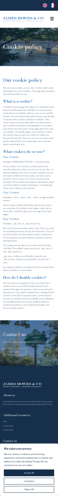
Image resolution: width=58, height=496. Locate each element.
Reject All (29, 489)
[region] (29, 470)
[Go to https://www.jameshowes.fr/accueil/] (52, 5)
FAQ (5, 421)
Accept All (29, 472)
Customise (29, 481)
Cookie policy (8, 426)
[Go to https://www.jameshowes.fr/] (45, 5)
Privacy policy (8, 430)
